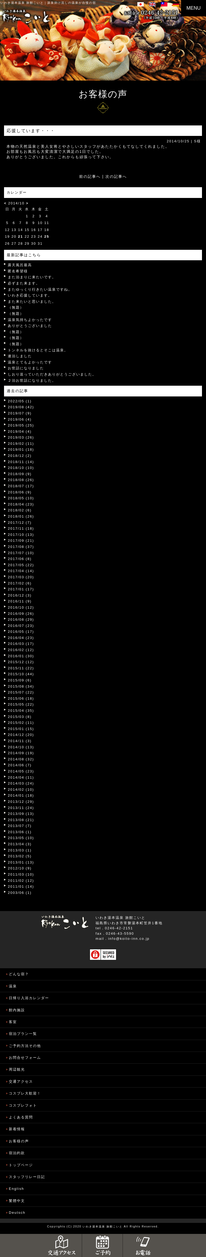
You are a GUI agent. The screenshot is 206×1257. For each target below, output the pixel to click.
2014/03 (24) (21, 783)
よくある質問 (21, 1117)
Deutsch (17, 1213)
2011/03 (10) (21, 874)
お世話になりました (26, 368)
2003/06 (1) (20, 893)
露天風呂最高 (20, 265)
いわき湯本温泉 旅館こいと (22, 2)
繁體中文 (17, 1201)
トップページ (21, 1165)
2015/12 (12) (21, 662)
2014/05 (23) (21, 771)
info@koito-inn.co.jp (128, 939)
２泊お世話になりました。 (32, 380)
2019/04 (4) (20, 431)
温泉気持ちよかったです (30, 320)
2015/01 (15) (21, 729)
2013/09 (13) (21, 814)
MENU (193, 8)
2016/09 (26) (21, 614)
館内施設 (17, 1010)
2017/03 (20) (21, 577)
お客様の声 (19, 1141)
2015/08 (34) (21, 686)
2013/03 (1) (20, 850)
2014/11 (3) (20, 741)
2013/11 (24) (21, 808)
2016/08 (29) (21, 619)
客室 (13, 1022)
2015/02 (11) (21, 723)
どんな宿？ (19, 974)
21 (20, 236)
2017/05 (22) (21, 565)
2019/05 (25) (21, 425)
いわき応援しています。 (30, 295)
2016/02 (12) (21, 650)
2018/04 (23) (21, 504)
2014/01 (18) (21, 795)
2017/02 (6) (20, 583)
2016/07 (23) (21, 626)
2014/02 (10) (21, 790)
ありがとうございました (30, 326)
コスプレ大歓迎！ (25, 1093)
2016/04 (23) (21, 638)
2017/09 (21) (21, 541)
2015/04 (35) (21, 711)
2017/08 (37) (21, 547)
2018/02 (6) (20, 510)
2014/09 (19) (21, 753)
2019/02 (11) (21, 444)
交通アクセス (21, 1081)
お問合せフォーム (25, 1058)
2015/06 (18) (21, 698)
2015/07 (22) (21, 692)
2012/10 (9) (20, 868)
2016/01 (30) (21, 656)
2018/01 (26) (21, 516)
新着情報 (17, 1129)
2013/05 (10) (21, 838)
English (16, 1189)
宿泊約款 (17, 1153)
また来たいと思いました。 (32, 301)
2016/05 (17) (21, 632)
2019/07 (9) (20, 413)
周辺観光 (17, 1069)
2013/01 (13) (21, 862)
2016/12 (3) (20, 595)
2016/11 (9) (20, 601)
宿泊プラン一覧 (23, 1034)
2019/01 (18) (21, 449)
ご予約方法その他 (25, 1046)
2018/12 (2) (20, 456)
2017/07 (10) (21, 553)
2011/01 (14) (21, 886)
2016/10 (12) (21, 607)
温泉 (13, 986)
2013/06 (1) (20, 832)
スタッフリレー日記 (27, 1177)
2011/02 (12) (21, 881)
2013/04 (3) (20, 844)
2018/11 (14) (21, 462)
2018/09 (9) (20, 474)
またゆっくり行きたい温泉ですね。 (40, 289)
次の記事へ (116, 176)
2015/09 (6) (20, 680)
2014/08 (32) (21, 759)
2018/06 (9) (20, 492)
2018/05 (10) (21, 498)
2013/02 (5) (20, 856)
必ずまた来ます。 (24, 283)
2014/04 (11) (21, 777)
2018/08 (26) (21, 480)
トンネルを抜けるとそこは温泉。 (38, 350)
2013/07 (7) (20, 826)
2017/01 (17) (21, 589)
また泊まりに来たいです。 (32, 277)
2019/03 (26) (21, 437)
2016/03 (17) (21, 644)
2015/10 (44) (21, 674)
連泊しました (20, 356)
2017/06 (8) (20, 559)
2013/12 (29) (21, 802)
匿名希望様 (18, 271)
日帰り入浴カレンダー (29, 998)
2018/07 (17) (21, 486)
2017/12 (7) (20, 523)
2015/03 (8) (20, 717)
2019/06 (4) (20, 419)
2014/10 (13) (21, 747)
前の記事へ (90, 176)
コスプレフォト (23, 1105)
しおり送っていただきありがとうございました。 (52, 374)
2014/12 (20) (21, 735)
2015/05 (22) (21, 704)
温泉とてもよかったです (30, 362)
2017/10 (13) (21, 535)
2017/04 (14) (21, 571)
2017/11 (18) (21, 528)
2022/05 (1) (20, 401)
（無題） (16, 307)
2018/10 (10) (21, 468)
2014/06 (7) (20, 765)
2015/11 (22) (21, 668)
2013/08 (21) (21, 820)
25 (46, 236)
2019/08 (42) (21, 407)
